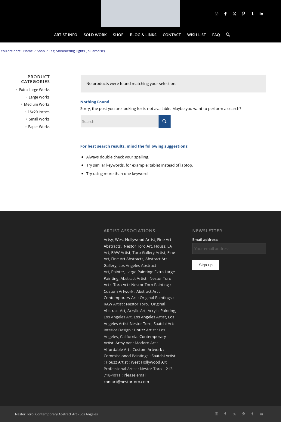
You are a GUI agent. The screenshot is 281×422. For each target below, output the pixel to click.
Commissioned (117, 355)
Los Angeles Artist (150, 317)
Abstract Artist (134, 278)
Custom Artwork (118, 291)
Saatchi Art (163, 323)
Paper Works (39, 126)
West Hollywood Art (149, 362)
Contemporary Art (120, 297)
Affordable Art (116, 349)
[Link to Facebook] (225, 13)
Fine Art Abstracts (127, 258)
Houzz (159, 246)
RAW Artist (121, 252)
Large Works (39, 97)
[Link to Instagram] (216, 13)
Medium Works (37, 104)
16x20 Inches (39, 111)
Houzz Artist (145, 330)
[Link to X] (234, 13)
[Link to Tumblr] (252, 13)
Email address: (205, 239)
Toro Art (120, 284)
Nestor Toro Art (138, 246)
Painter (118, 271)
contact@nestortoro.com (126, 381)
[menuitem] (65, 34)
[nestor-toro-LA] (140, 13)
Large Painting (139, 271)
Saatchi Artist (163, 355)
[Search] (226, 34)
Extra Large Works (34, 89)
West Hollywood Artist (135, 239)
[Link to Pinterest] (243, 13)
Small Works (39, 119)
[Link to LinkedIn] (261, 13)
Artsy (108, 239)
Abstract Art (147, 291)
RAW (108, 304)
